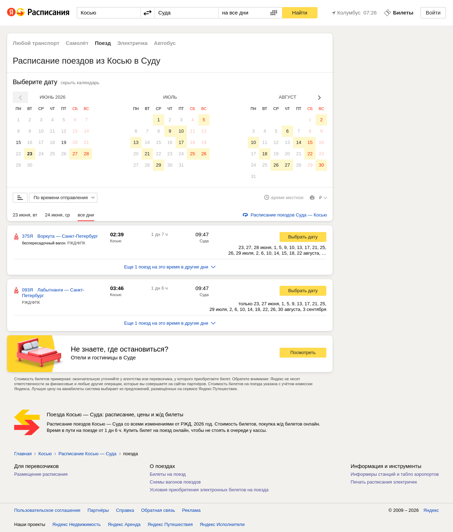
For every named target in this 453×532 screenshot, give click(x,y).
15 (18, 142)
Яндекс (431, 510)
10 (41, 131)
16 (29, 142)
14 (86, 131)
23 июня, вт (25, 215)
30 (29, 165)
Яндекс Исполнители (222, 524)
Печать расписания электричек (384, 482)
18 (52, 142)
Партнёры (98, 510)
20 (75, 142)
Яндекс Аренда (124, 524)
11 (52, 131)
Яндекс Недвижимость (76, 524)
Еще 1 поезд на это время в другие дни (170, 267)
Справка (125, 510)
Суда (204, 241)
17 (41, 142)
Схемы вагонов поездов (175, 482)
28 (86, 153)
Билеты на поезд (168, 474)
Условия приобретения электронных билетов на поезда (209, 490)
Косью (115, 241)
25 (52, 153)
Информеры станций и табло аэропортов (395, 474)
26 (63, 153)
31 (181, 165)
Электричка (132, 43)
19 (63, 142)
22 (18, 153)
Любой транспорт (36, 43)
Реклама (191, 510)
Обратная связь (158, 510)
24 (41, 153)
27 (75, 153)
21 (86, 142)
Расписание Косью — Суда (87, 454)
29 (18, 165)
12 (63, 131)
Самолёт (77, 43)
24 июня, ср (57, 215)
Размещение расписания (41, 474)
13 (75, 131)
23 (29, 153)
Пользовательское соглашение (47, 510)
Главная (22, 454)
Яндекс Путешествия (170, 524)
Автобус (165, 43)
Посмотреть (303, 353)
